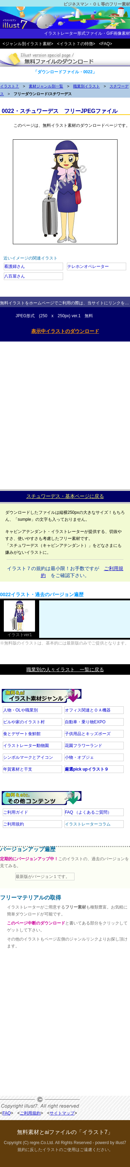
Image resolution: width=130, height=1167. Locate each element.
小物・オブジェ (79, 757)
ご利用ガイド (15, 812)
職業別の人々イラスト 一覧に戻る (65, 669)
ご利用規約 (13, 824)
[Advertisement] (65, 413)
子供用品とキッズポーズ (88, 733)
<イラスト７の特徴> (76, 43)
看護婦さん (14, 266)
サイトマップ (62, 1113)
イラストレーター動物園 (26, 745)
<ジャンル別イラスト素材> (28, 43)
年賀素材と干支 (17, 769)
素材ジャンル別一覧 (46, 86)
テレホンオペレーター (88, 266)
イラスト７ (9, 86)
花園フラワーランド (83, 745)
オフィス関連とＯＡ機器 (88, 710)
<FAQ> (105, 43)
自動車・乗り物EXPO (85, 722)
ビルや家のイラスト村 (24, 722)
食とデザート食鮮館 (22, 733)
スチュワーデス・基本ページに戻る (65, 496)
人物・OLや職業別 (20, 710)
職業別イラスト (86, 86)
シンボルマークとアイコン (28, 757)
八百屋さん (14, 276)
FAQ (88, 812)
